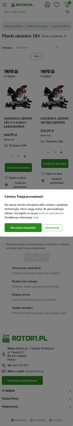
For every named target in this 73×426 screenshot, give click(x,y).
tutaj (35, 217)
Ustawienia (52, 227)
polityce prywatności (51, 213)
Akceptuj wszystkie (23, 227)
